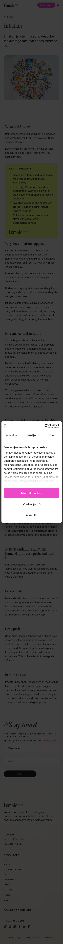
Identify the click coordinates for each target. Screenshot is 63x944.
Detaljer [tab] (31, 435)
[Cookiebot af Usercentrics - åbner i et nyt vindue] (45, 426)
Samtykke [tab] (11, 435)
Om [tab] (52, 435)
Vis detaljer (31, 504)
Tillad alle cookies (31, 493)
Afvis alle (31, 515)
